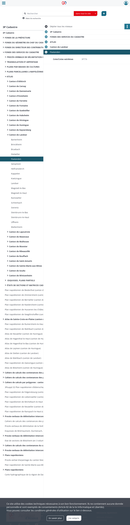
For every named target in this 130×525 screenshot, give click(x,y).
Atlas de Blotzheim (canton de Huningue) (24, 367)
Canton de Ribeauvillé (19, 251)
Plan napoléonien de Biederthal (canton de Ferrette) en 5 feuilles (32, 290)
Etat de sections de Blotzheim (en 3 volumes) (25, 440)
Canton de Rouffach (18, 256)
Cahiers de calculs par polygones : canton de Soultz (29, 382)
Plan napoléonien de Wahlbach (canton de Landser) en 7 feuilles (32, 329)
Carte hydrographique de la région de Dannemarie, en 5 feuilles (32, 474)
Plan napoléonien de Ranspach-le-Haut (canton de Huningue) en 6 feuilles (32, 411)
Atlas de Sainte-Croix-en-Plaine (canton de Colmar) (29, 319)
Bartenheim (16, 139)
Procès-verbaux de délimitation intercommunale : (28, 416)
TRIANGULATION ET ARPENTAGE (22, 62)
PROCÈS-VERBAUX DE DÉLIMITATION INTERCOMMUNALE (34, 57)
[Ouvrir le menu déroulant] (3, 3)
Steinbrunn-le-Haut (20, 217)
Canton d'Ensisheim (18, 96)
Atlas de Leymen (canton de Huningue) (23, 348)
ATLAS (10, 76)
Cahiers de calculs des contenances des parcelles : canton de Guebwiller (32, 372)
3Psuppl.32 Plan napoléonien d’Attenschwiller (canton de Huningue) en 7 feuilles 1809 (32, 387)
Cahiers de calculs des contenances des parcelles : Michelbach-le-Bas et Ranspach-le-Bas (32, 421)
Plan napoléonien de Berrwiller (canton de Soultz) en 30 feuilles (32, 299)
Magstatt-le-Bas (18, 188)
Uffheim (14, 222)
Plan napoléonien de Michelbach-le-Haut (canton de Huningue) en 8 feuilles (32, 401)
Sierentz (15, 207)
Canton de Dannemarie (20, 91)
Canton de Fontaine (18, 105)
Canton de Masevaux (19, 236)
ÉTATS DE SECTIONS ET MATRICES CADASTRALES (30, 285)
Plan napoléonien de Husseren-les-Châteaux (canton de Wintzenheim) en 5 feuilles (32, 309)
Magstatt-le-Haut (19, 193)
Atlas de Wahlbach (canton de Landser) (23, 358)
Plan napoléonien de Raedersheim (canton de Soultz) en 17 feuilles (32, 304)
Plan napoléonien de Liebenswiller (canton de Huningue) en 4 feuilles (32, 397)
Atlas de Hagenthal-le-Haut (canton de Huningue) (28, 338)
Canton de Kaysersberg (20, 130)
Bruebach (15, 149)
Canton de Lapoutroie (19, 232)
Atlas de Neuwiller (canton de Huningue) (24, 333)
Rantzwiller (16, 198)
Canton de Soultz (17, 270)
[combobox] (85, 13)
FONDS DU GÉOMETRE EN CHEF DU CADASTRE (27, 42)
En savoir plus (55, 518)
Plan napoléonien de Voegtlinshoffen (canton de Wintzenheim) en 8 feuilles (32, 314)
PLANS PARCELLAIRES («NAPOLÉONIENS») (27, 71)
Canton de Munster (18, 246)
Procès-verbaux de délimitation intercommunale (28, 435)
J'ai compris (74, 518)
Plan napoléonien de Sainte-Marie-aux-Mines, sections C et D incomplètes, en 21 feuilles (32, 465)
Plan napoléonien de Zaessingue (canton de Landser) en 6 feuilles (32, 363)
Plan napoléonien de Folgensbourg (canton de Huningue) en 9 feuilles (32, 392)
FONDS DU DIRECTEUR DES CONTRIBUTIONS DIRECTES (30, 47)
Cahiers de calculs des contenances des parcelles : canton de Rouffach (32, 377)
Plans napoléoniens (14, 455)
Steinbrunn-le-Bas (19, 212)
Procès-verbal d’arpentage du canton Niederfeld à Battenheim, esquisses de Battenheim (32, 460)
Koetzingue (16, 178)
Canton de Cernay (17, 86)
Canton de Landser (18, 134)
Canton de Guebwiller (19, 110)
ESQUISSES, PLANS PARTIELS (21, 280)
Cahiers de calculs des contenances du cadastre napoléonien (32, 445)
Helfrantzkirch (17, 168)
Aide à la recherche (33, 18)
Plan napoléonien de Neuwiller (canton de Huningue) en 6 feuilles (32, 406)
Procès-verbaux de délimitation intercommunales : (29, 450)
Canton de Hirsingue (19, 120)
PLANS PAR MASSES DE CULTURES (23, 66)
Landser (15, 183)
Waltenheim (16, 227)
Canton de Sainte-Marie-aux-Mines (25, 266)
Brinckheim (16, 144)
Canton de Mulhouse (19, 241)
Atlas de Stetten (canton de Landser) (21, 353)
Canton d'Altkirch (17, 81)
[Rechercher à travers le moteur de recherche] (49, 13)
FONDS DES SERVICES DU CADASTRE (22, 52)
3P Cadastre (8, 32)
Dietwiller (15, 154)
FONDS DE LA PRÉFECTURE (17, 37)
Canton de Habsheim (19, 115)
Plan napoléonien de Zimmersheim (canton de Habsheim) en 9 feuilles (32, 295)
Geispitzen (16, 164)
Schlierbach (16, 202)
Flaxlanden (16, 159)
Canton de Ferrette (18, 100)
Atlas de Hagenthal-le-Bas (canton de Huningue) (27, 343)
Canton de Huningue (19, 125)
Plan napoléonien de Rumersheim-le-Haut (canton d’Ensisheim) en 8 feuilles (32, 324)
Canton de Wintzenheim (21, 275)
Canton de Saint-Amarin (20, 261)
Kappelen (15, 173)
